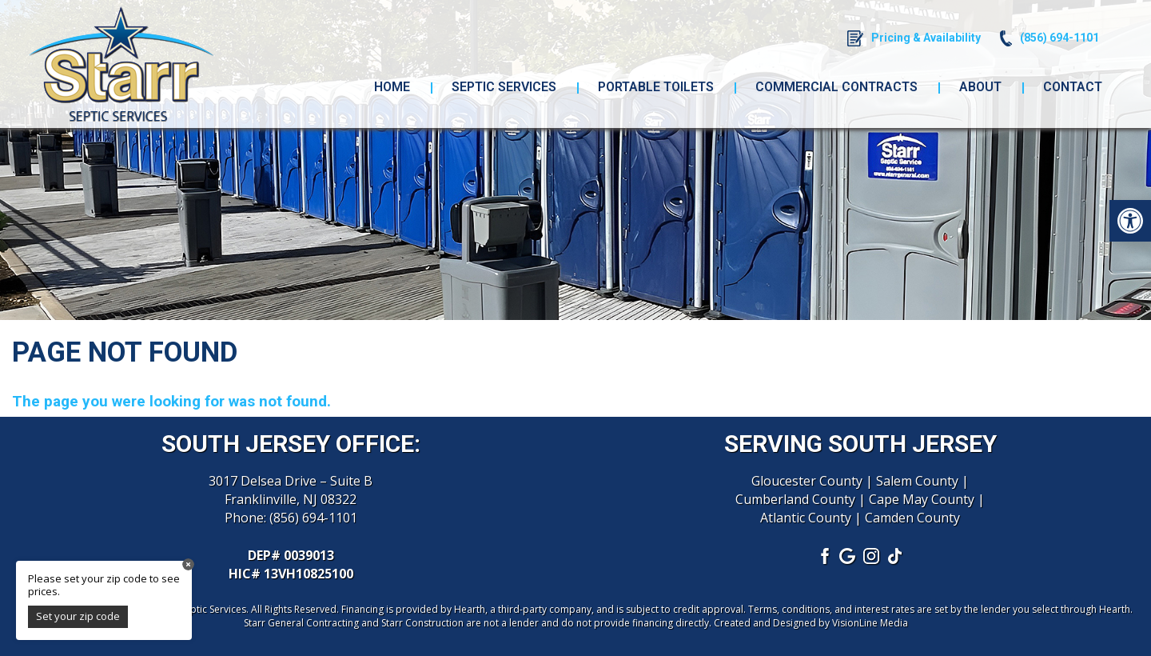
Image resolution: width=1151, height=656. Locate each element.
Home (392, 86)
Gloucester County (806, 481)
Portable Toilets (656, 86)
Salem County (917, 481)
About (980, 86)
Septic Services (504, 86)
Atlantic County (805, 517)
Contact (1072, 86)
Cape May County (921, 499)
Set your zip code (78, 616)
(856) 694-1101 (313, 517)
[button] (1130, 221)
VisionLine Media (870, 623)
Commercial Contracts (836, 86)
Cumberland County (795, 499)
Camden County (912, 517)
